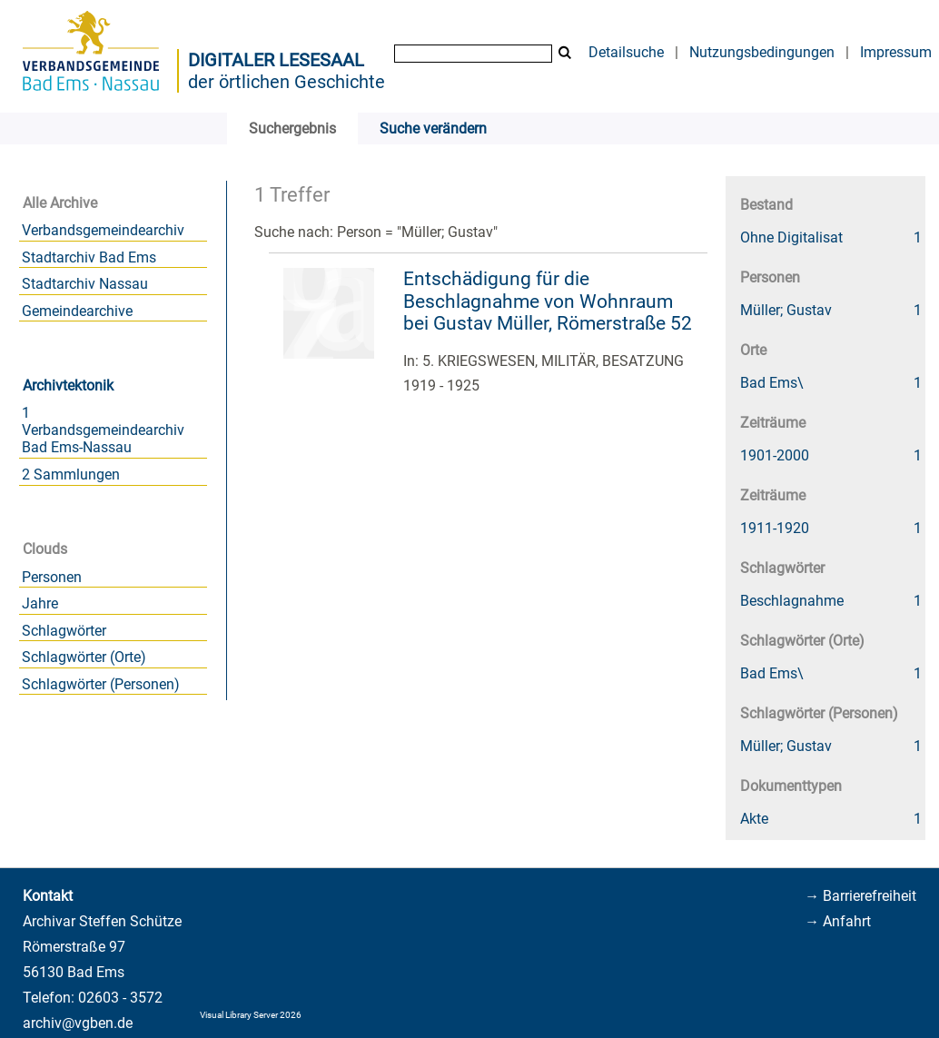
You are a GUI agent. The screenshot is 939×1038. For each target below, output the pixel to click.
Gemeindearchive (77, 311)
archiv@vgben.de (78, 1023)
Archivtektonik (68, 385)
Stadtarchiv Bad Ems (89, 257)
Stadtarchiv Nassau (85, 283)
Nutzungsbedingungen (762, 52)
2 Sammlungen (71, 474)
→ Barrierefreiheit (860, 896)
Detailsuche (626, 52)
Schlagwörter (64, 630)
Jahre (40, 603)
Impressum (896, 52)
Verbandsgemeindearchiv (103, 230)
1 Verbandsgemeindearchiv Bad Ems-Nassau (103, 430)
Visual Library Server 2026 (250, 1015)
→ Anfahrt (838, 921)
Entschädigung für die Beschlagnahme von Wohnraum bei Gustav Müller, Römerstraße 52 (547, 301)
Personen (52, 577)
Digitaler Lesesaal (276, 60)
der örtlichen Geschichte (286, 82)
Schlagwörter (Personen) (101, 684)
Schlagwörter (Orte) (84, 657)
